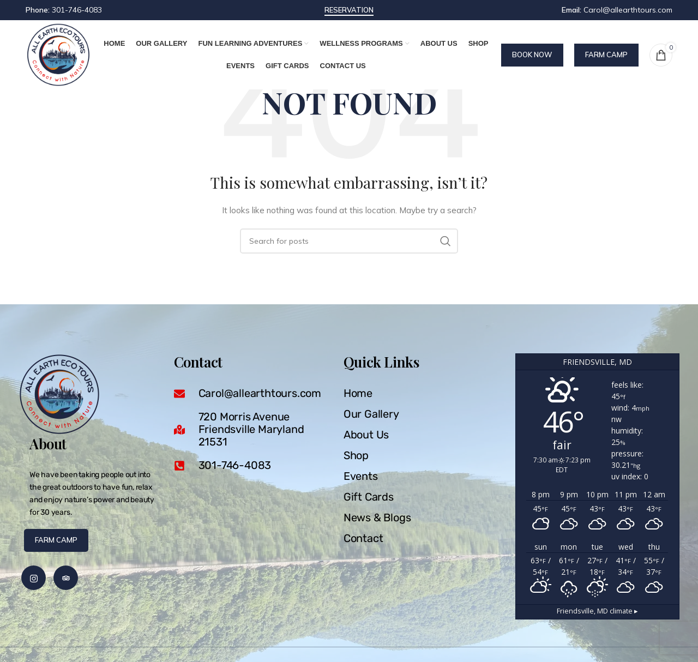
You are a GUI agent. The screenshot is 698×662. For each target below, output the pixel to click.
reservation (349, 10)
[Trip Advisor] (65, 577)
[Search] (349, 241)
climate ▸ (597, 611)
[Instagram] (33, 577)
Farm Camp (606, 54)
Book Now (532, 54)
